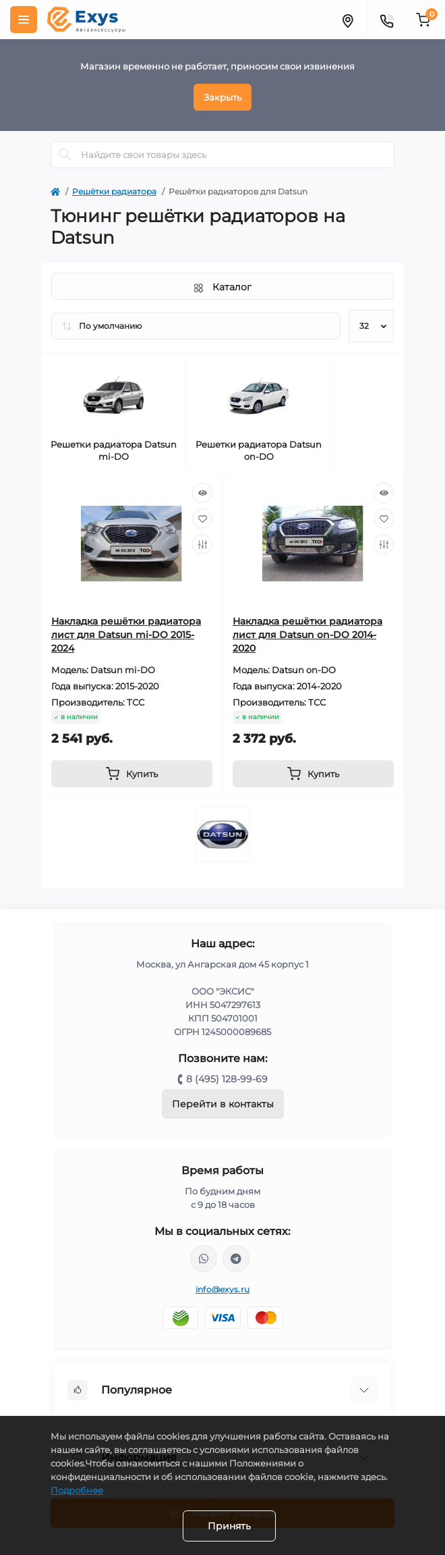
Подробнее (77, 1490)
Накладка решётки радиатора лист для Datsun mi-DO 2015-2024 (126, 634)
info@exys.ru (223, 1289)
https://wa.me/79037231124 (203, 1258)
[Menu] (23, 19)
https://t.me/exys (236, 1258)
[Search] (65, 154)
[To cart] (131, 773)
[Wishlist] (202, 518)
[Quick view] (202, 493)
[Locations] (347, 19)
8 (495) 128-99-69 (227, 1079)
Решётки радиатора (114, 191)
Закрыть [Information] (222, 97)
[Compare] (202, 544)
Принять (229, 1526)
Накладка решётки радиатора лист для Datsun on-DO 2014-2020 (307, 634)
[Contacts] (386, 19)
